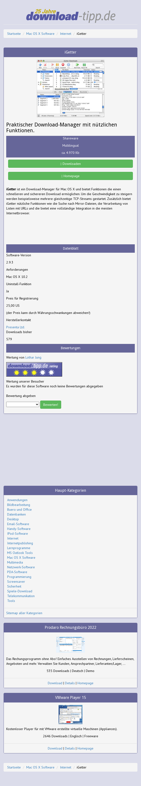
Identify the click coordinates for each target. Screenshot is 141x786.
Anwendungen (17, 500)
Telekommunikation (21, 596)
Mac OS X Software (40, 33)
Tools (11, 601)
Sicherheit (14, 586)
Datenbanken (16, 514)
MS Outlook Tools (20, 553)
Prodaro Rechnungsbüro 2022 (70, 627)
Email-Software (18, 524)
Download (55, 683)
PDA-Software (17, 572)
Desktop (13, 519)
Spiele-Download (19, 591)
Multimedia (15, 562)
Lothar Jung (33, 357)
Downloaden (70, 164)
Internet (65, 33)
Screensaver (16, 581)
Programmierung (19, 577)
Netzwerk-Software (21, 567)
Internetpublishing (20, 543)
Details (70, 683)
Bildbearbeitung (18, 505)
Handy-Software (19, 529)
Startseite (14, 33)
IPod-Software (17, 533)
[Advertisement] (44, 230)
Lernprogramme (18, 548)
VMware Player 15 (70, 697)
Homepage (70, 176)
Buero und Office (19, 509)
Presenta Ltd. (15, 327)
